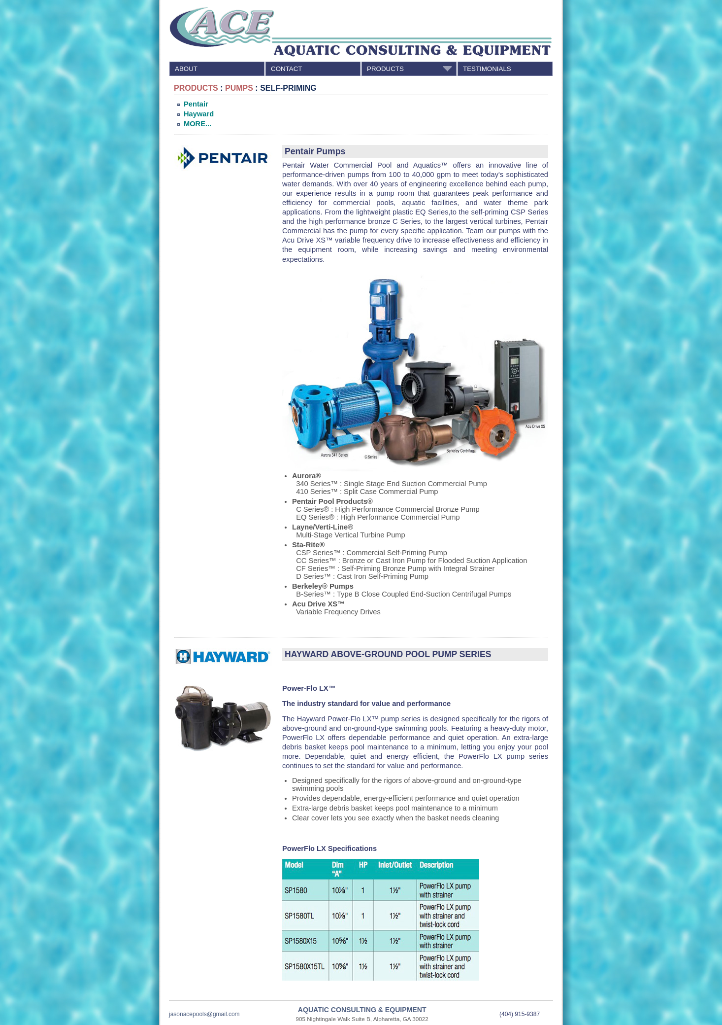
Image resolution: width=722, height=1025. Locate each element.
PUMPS (239, 88)
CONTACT (286, 68)
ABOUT (186, 68)
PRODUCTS (410, 68)
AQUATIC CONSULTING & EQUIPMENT (362, 1010)
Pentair (196, 104)
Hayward (199, 114)
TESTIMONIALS (487, 68)
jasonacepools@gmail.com (204, 1014)
